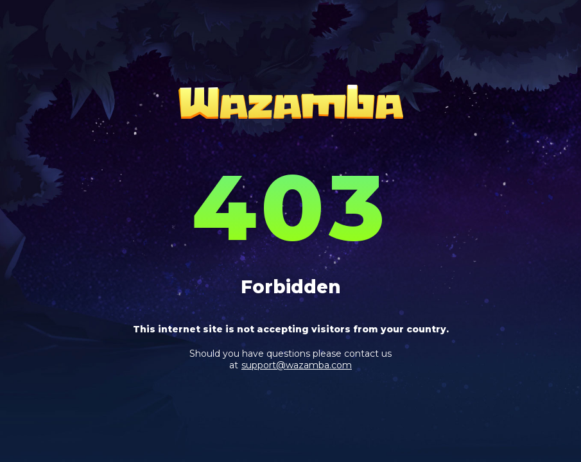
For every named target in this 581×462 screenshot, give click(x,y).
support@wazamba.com (296, 365)
